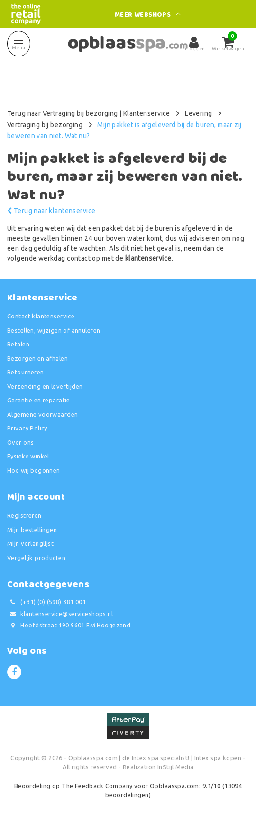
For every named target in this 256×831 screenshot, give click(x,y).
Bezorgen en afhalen (37, 358)
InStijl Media (175, 767)
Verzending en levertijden (45, 386)
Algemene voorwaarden (42, 414)
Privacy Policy (27, 428)
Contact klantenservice (40, 316)
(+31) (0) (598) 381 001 (46, 602)
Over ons (20, 442)
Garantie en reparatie (38, 400)
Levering (198, 113)
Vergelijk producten (36, 557)
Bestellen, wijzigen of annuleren (53, 330)
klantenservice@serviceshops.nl (60, 613)
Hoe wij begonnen (33, 470)
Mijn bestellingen (32, 529)
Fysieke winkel (28, 456)
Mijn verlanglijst (30, 543)
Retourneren (25, 372)
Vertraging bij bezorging (44, 125)
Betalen (18, 344)
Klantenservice (146, 113)
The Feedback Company (97, 786)
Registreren (24, 515)
